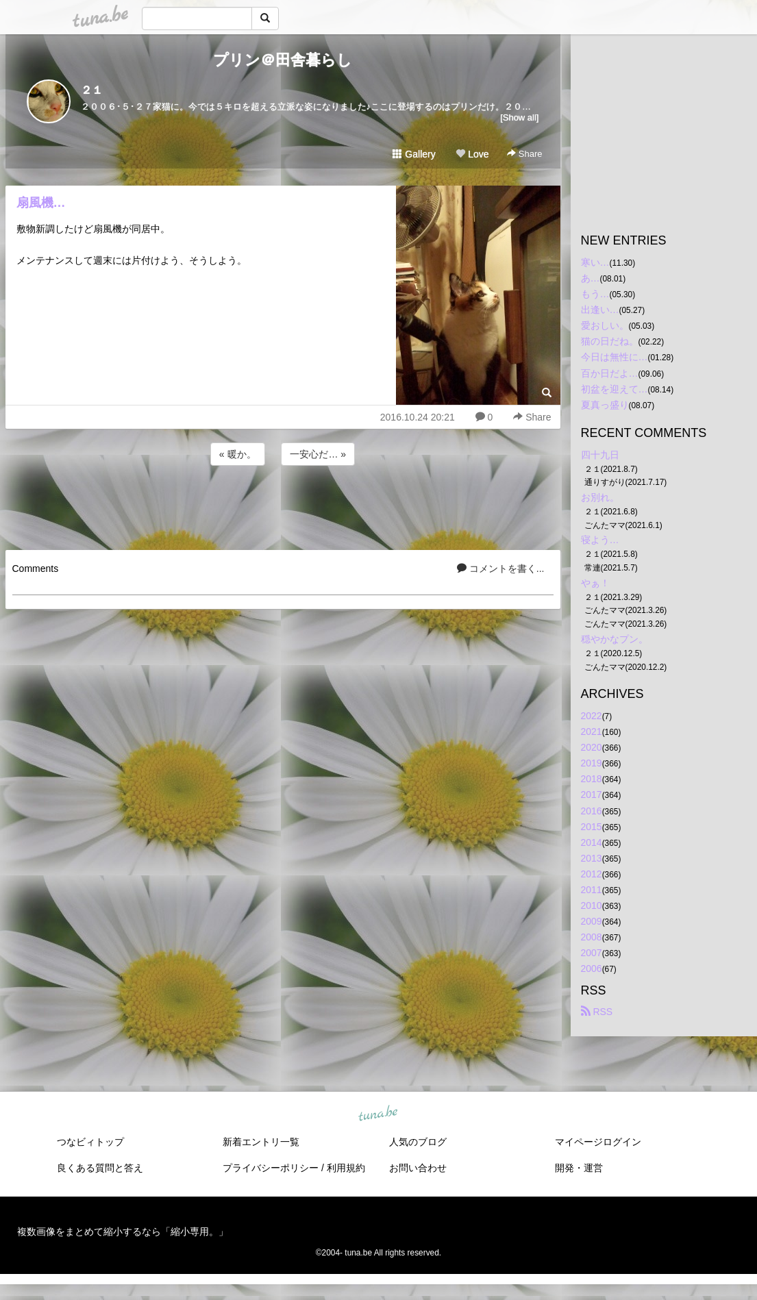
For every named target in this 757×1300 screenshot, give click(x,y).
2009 (591, 921)
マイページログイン (598, 1141)
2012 (591, 873)
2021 (591, 731)
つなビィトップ (90, 1141)
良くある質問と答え (100, 1167)
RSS (597, 1011)
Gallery (414, 154)
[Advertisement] (282, 505)
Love (472, 154)
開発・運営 (579, 1167)
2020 (591, 747)
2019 (591, 763)
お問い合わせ (418, 1167)
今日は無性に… (614, 356)
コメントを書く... (501, 568)
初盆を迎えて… (614, 389)
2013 (591, 858)
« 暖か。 (237, 454)
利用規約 (346, 1167)
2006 (591, 968)
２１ (92, 90)
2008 (591, 937)
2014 (591, 842)
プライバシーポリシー (271, 1167)
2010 (591, 905)
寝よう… (600, 539)
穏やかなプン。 (614, 639)
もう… (595, 293)
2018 (591, 778)
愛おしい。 (605, 325)
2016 (591, 810)
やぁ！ (595, 582)
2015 (591, 826)
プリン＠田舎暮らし (282, 59)
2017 (591, 794)
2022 (591, 715)
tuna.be (378, 1113)
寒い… (595, 262)
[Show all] (519, 117)
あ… (590, 278)
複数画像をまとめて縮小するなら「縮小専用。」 (122, 1231)
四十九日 (600, 454)
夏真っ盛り (605, 404)
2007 (591, 952)
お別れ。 (600, 497)
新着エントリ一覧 (261, 1141)
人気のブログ (418, 1141)
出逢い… (600, 309)
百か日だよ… (609, 373)
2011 (591, 889)
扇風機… (41, 203)
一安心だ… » (318, 454)
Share (524, 154)
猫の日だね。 (609, 341)
